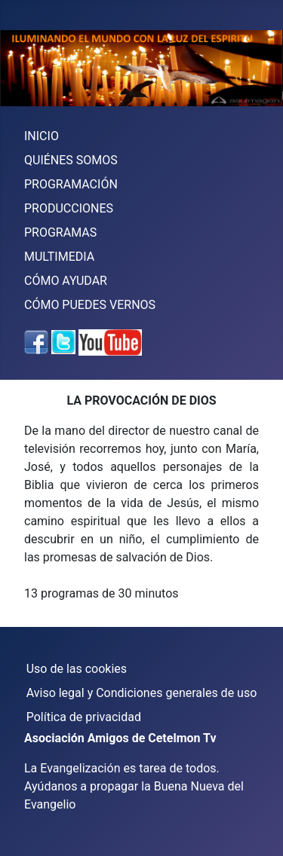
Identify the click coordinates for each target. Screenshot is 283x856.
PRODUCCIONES (68, 208)
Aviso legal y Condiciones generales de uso (141, 693)
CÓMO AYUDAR (65, 281)
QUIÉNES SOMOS (71, 160)
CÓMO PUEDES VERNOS (89, 305)
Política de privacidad (83, 717)
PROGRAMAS (60, 232)
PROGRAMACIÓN (71, 184)
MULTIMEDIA (59, 256)
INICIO (41, 136)
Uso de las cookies (76, 669)
